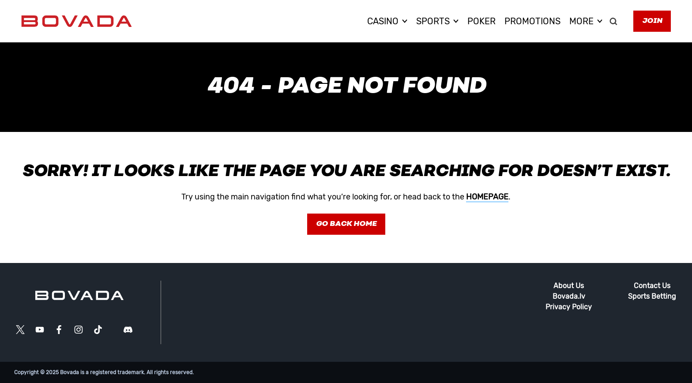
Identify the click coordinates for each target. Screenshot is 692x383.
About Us (568, 286)
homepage (487, 197)
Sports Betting (652, 296)
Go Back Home (346, 224)
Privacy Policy (568, 307)
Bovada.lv (569, 296)
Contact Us (652, 286)
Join (652, 21)
